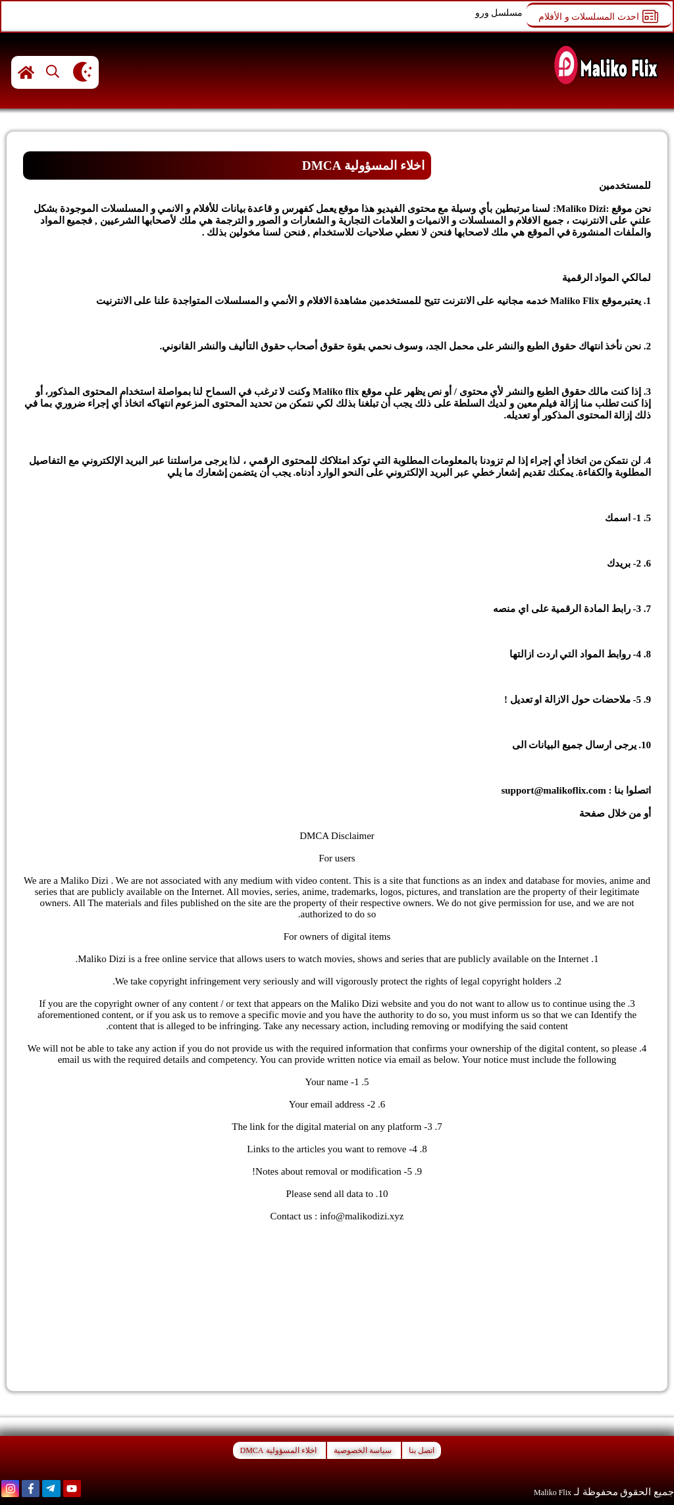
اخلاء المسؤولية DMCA (278, 1450)
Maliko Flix (552, 1492)
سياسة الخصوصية (363, 1450)
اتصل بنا (560, 813)
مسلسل (507, 13)
